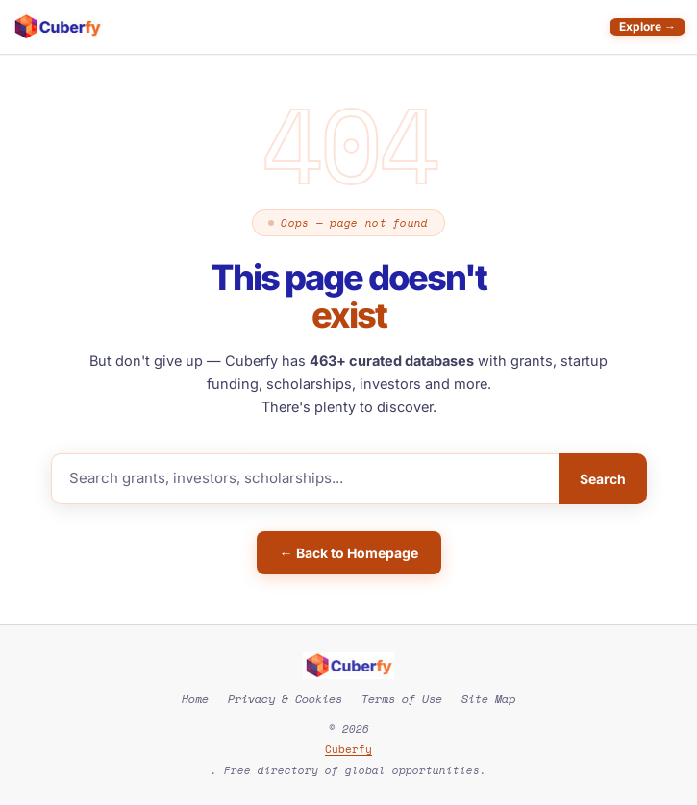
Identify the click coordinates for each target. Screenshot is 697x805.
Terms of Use (401, 699)
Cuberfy (348, 749)
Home (195, 699)
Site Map (488, 699)
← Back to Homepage (349, 553)
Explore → (647, 26)
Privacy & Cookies (285, 699)
